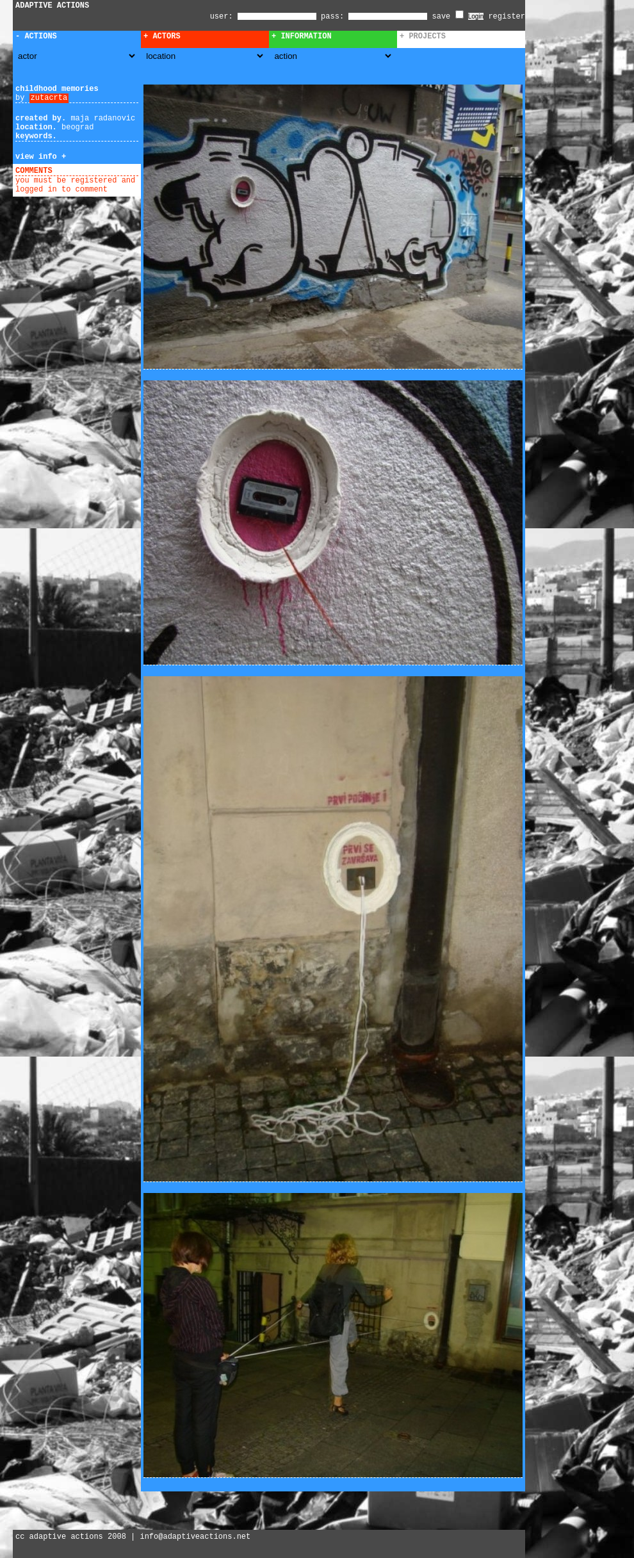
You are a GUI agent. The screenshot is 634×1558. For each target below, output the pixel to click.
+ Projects (423, 36)
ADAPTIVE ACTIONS (52, 5)
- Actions (36, 36)
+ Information (302, 36)
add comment (82, 170)
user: (224, 16)
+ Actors (162, 36)
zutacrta (49, 97)
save (448, 16)
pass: (332, 16)
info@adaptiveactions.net (195, 1536)
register (506, 16)
